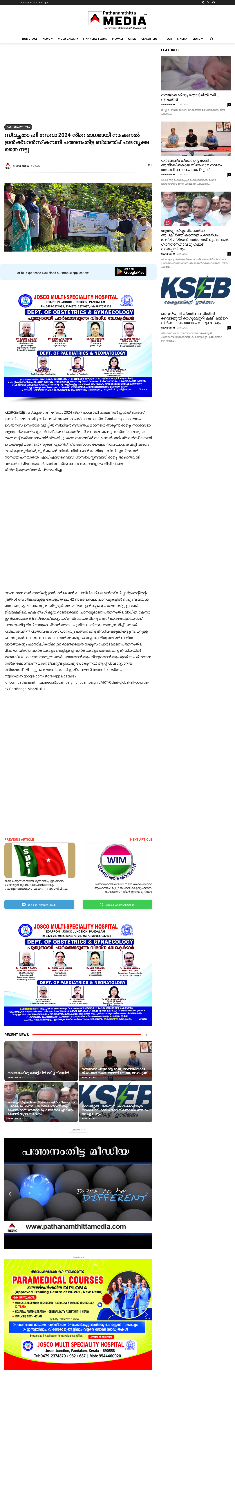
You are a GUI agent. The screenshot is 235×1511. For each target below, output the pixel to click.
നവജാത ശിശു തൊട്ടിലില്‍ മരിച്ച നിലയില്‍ (38, 1073)
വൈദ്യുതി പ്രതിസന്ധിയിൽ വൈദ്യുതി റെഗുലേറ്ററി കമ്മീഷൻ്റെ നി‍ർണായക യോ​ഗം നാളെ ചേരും (114, 1110)
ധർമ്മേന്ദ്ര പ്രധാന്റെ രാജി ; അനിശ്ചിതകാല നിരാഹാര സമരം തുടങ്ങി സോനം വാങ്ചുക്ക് (114, 1071)
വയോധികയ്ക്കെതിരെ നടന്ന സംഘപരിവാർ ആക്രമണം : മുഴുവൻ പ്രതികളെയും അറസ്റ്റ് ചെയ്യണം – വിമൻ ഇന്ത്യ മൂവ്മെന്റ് (123, 887)
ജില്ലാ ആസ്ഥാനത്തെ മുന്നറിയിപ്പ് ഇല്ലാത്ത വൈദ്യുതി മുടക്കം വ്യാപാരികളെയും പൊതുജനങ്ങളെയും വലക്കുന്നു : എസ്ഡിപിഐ (36, 884)
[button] (212, 39)
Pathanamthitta (18, 127)
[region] (78, 84)
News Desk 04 (14, 1077)
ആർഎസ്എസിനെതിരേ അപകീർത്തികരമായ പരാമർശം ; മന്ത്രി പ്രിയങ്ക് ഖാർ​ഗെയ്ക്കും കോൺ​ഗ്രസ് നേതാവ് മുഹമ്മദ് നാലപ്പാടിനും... (194, 239)
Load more (78, 1129)
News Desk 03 (22, 165)
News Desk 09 (88, 1077)
